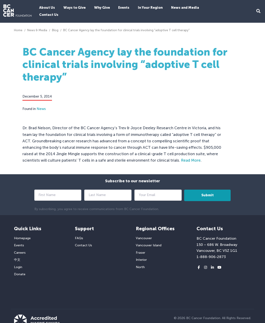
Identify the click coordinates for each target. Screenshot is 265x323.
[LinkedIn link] (212, 267)
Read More (191, 160)
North (140, 267)
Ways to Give (74, 8)
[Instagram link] (205, 267)
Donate (19, 274)
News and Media (185, 8)
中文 (17, 260)
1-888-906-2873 (211, 257)
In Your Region (150, 8)
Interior (141, 260)
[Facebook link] (199, 267)
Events (123, 8)
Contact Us (48, 15)
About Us (47, 8)
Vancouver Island (148, 245)
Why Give (102, 8)
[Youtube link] (219, 267)
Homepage (22, 238)
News (41, 109)
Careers (20, 253)
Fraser (140, 253)
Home (18, 30)
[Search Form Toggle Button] (258, 11)
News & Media (37, 30)
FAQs (79, 238)
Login (18, 267)
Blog (55, 30)
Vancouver (144, 238)
